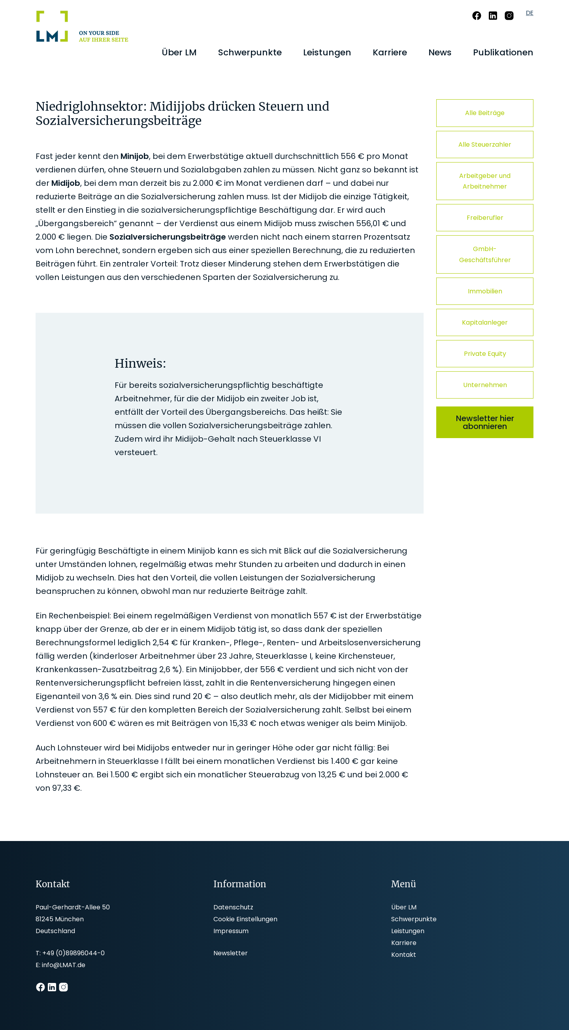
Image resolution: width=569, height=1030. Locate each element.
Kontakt (403, 954)
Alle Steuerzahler (484, 144)
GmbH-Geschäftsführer (485, 254)
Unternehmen (485, 384)
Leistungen (407, 931)
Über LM (403, 907)
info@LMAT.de (63, 965)
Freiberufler (485, 217)
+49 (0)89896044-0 (73, 953)
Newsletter (230, 953)
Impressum (231, 931)
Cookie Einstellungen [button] (245, 919)
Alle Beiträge (485, 112)
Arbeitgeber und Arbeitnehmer (485, 181)
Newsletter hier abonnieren (485, 422)
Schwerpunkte (414, 919)
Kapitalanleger (485, 322)
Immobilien (485, 291)
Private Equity (485, 353)
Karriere (403, 942)
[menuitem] (179, 52)
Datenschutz (233, 907)
